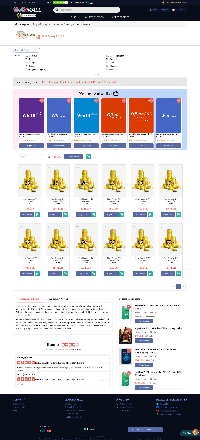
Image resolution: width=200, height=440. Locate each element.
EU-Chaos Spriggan (64, 51)
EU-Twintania (31, 58)
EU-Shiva (153, 55)
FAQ (34, 2)
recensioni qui (76, 345)
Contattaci (157, 434)
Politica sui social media (84, 434)
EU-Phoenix (92, 55)
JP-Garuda (122, 65)
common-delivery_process (124, 434)
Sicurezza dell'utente (143, 434)
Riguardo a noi (25, 2)
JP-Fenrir (91, 65)
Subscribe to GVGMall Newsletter (145, 425)
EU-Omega (61, 55)
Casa (16, 2)
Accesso (154, 10)
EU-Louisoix (123, 51)
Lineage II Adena (71, 409)
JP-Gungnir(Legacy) (158, 65)
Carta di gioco (121, 17)
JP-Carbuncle (154, 61)
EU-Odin (29, 55)
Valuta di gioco (94, 17)
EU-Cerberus (30, 51)
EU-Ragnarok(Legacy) (128, 55)
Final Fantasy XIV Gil (58, 294)
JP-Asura (29, 61)
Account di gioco (125, 402)
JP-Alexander (124, 58)
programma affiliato (21, 403)
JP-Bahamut (92, 61)
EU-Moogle (154, 51)
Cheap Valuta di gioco (41, 24)
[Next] (183, 282)
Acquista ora (31, 141)
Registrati (165, 10)
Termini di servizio (45, 434)
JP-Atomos (60, 61)
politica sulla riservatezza (64, 434)
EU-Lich (90, 51)
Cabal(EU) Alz (70, 399)
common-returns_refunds (103, 434)
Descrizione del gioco (29, 294)
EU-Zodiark (61, 58)
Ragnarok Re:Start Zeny (74, 403)
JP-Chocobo (30, 65)
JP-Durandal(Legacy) (65, 65)
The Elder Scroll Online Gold (76, 406)
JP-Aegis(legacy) (94, 58)
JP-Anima (153, 58)
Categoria (24, 24)
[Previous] (174, 282)
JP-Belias (122, 61)
